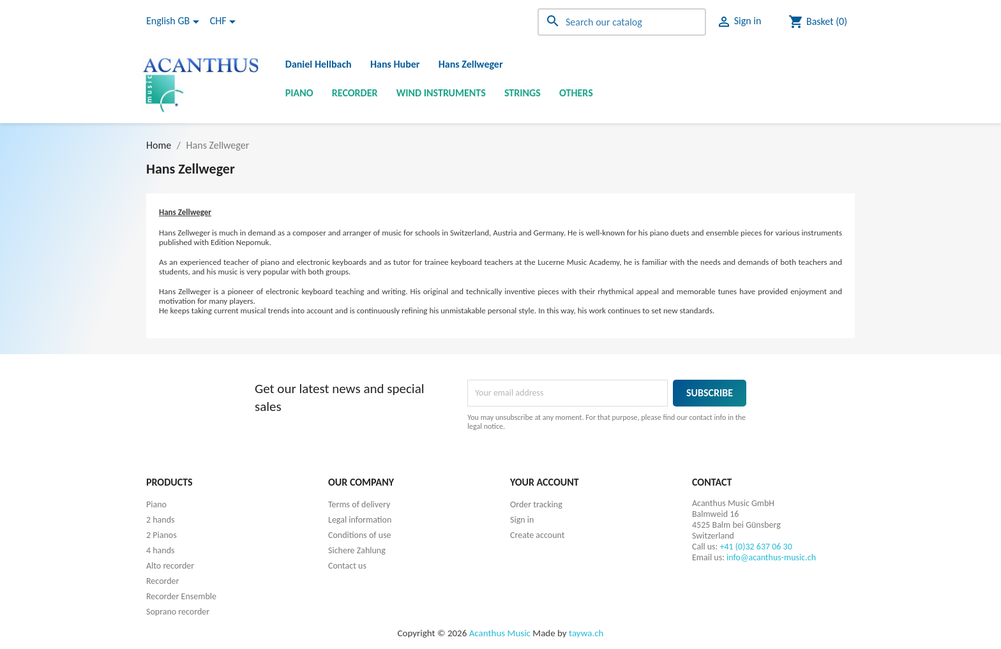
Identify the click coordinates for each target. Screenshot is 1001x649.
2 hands (160, 519)
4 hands (160, 550)
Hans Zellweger (471, 64)
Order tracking (536, 504)
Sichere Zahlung (357, 550)
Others (576, 93)
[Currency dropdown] (225, 21)
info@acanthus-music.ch (771, 557)
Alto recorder (170, 565)
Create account (537, 535)
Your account (544, 482)
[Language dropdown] (175, 21)
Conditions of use (359, 535)
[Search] (622, 22)
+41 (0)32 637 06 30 (756, 546)
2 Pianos (161, 535)
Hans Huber (395, 64)
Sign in (522, 519)
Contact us (347, 565)
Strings (522, 93)
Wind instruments (441, 93)
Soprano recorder (177, 611)
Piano (299, 93)
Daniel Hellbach (318, 64)
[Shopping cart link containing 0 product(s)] (818, 21)
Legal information (359, 519)
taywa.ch (586, 633)
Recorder (355, 93)
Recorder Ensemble (181, 596)
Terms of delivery (359, 504)
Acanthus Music (500, 633)
